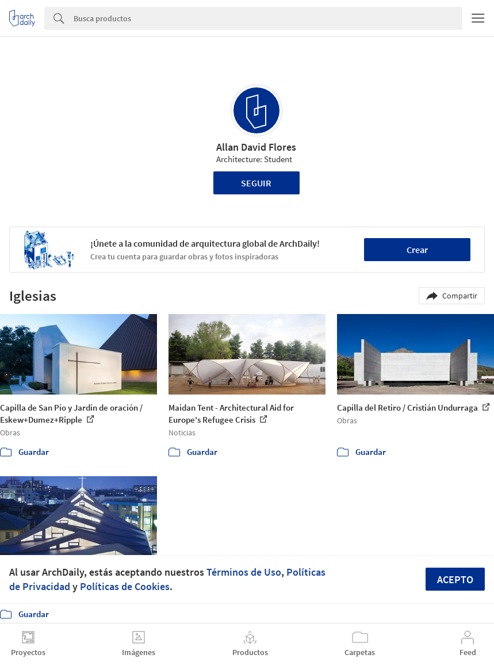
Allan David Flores (256, 147)
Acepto (455, 579)
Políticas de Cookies (125, 586)
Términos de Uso (243, 572)
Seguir (256, 183)
